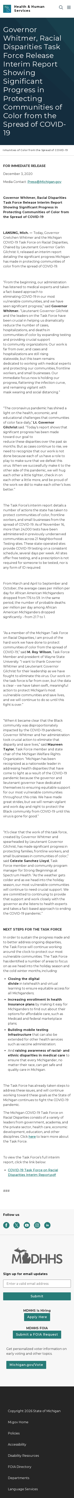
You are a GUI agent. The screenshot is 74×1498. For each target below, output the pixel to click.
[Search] (61, 7)
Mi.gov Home (18, 1422)
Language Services (23, 1489)
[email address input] (37, 1284)
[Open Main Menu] (69, 7)
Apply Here (37, 1317)
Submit (37, 1296)
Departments (18, 1478)
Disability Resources (23, 1456)
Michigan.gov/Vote (26, 1365)
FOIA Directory (19, 1467)
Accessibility (17, 1444)
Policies (14, 1433)
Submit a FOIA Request (37, 1334)
